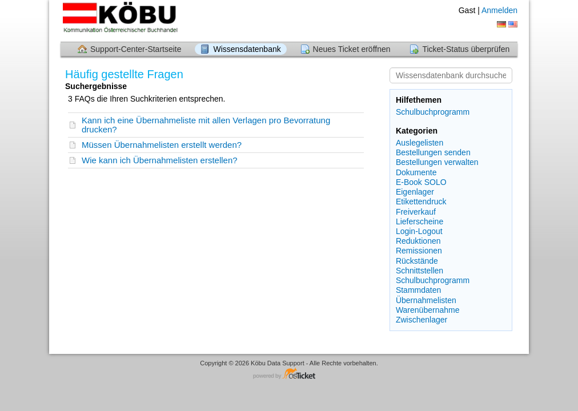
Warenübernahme (428, 310)
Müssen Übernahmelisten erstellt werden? (162, 145)
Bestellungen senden (433, 152)
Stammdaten (418, 290)
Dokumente (416, 172)
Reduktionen (418, 240)
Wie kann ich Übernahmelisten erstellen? (160, 160)
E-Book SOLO (421, 182)
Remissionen (419, 250)
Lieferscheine (419, 221)
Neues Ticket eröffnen (352, 49)
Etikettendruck (421, 201)
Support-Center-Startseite (136, 49)
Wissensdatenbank (246, 49)
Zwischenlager (421, 319)
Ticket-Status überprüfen (465, 49)
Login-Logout (419, 231)
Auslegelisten (419, 142)
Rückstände (417, 260)
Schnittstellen (419, 270)
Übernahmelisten (426, 300)
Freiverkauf (416, 211)
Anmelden (499, 10)
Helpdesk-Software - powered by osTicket (289, 374)
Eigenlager (415, 191)
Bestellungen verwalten (437, 162)
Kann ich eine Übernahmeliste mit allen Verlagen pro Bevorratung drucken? (206, 124)
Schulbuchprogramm (432, 111)
